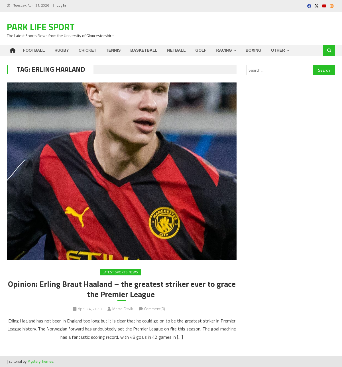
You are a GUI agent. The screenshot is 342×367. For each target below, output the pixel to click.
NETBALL (176, 50)
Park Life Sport (41, 27)
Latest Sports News (120, 272)
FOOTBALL (34, 50)
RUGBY (61, 50)
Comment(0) (154, 309)
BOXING (253, 50)
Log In (61, 5)
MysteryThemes (40, 361)
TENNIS (113, 50)
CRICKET (87, 50)
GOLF (201, 50)
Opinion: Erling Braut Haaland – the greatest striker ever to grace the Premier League (122, 289)
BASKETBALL (143, 50)
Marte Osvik (122, 309)
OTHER (278, 50)
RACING (224, 50)
